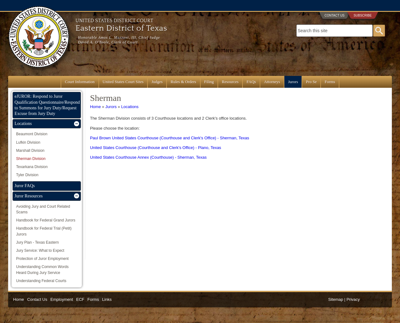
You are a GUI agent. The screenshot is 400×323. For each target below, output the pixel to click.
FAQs (251, 81)
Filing (209, 81)
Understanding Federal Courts (41, 281)
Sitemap (335, 299)
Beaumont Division (32, 134)
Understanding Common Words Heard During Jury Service (42, 270)
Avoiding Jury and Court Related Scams (43, 209)
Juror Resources (29, 196)
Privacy (353, 299)
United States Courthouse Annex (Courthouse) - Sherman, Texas (148, 157)
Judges (157, 81)
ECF (80, 299)
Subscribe (363, 15)
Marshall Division (30, 150)
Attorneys (272, 81)
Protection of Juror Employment (42, 258)
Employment (61, 299)
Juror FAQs (25, 185)
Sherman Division (31, 159)
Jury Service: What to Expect (40, 250)
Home (95, 106)
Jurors (293, 81)
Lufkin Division (28, 142)
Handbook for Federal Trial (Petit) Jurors (44, 231)
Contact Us (334, 15)
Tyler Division (27, 175)
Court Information (80, 81)
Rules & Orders (183, 81)
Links (107, 299)
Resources (230, 81)
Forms (330, 81)
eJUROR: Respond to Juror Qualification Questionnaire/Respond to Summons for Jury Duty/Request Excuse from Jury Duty (47, 105)
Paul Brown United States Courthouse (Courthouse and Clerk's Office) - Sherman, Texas (169, 138)
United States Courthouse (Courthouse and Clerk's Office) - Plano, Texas (155, 147)
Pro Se (311, 81)
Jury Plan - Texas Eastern (37, 242)
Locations (130, 106)
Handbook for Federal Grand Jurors (45, 220)
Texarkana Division (32, 167)
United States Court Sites (122, 81)
